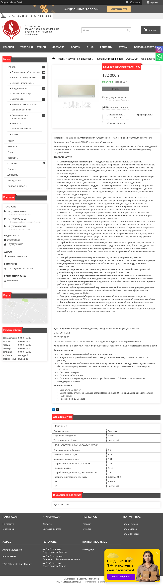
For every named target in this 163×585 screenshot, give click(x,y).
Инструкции (14, 180)
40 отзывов (135, 2)
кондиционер (72, 138)
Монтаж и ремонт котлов (24, 104)
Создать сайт (7, 2)
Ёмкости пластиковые (23, 83)
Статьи (123, 47)
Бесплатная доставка (117, 107)
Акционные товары (21, 128)
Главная (8, 47)
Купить (115, 89)
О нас (90, 47)
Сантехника (17, 99)
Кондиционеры (85, 58)
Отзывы (12, 163)
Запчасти (16, 123)
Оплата (75, 47)
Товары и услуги (66, 58)
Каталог (87, 524)
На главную (8, 524)
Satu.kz (95, 579)
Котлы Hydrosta (130, 524)
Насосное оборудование (24, 77)
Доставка (58, 47)
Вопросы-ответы (145, 47)
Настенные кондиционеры (110, 58)
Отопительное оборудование (26, 72)
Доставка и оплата (52, 529)
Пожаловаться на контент (95, 582)
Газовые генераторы (22, 93)
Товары (25, 47)
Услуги (41, 47)
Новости (12, 146)
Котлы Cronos (130, 529)
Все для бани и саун (22, 109)
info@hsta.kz (13, 240)
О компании (8, 529)
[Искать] (128, 30)
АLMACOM (132, 58)
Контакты (106, 47)
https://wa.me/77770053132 (68, 341)
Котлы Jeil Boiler (131, 534)
